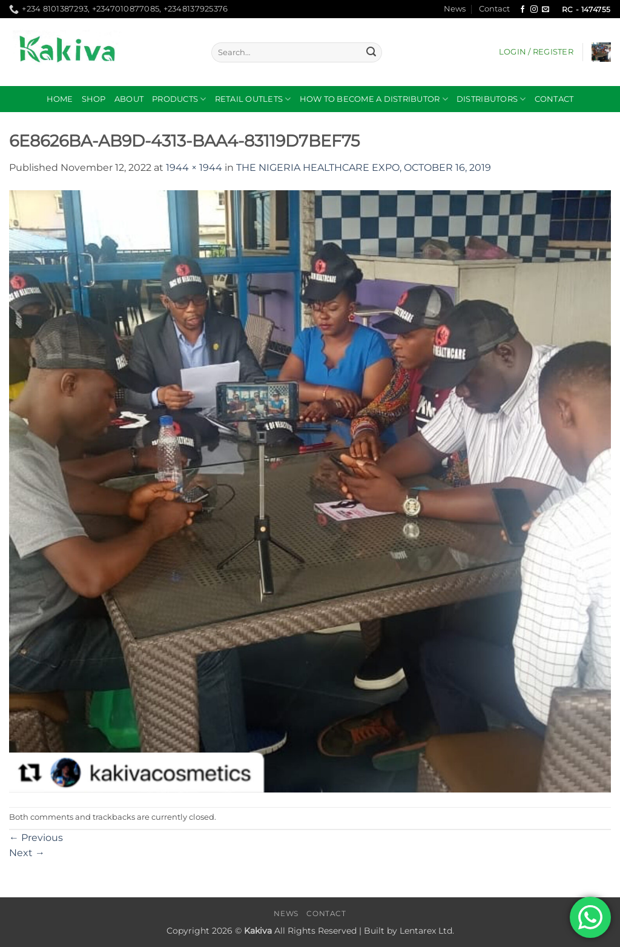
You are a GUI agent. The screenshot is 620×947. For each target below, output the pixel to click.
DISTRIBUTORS (491, 99)
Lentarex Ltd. (427, 930)
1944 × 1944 (194, 167)
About (128, 99)
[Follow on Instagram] (534, 9)
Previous (36, 837)
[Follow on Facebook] (522, 9)
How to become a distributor (374, 99)
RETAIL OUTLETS (253, 99)
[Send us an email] (545, 9)
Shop (94, 99)
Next (27, 853)
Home (60, 99)
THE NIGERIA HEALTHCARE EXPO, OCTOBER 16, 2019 (363, 167)
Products (179, 99)
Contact (494, 8)
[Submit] (371, 52)
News (455, 8)
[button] (536, 52)
